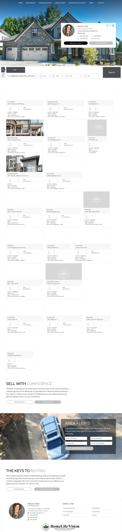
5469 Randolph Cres (54, 176)
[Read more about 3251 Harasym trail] (25, 137)
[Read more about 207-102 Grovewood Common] (24, 173)
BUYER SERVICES (19, 489)
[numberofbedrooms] (45, 76)
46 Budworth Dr (52, 248)
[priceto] (73, 76)
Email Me (95, 38)
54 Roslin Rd (93, 140)
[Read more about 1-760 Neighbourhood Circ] (24, 245)
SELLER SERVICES (19, 402)
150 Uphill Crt (51, 319)
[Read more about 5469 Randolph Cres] (64, 173)
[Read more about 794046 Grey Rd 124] (19, 353)
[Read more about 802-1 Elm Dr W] (24, 281)
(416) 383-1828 (97, 36)
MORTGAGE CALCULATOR (47, 489)
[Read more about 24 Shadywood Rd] (65, 137)
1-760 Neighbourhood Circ (16, 248)
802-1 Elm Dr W (12, 284)
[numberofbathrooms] (58, 76)
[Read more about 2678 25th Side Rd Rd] (96, 209)
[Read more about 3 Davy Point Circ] (92, 245)
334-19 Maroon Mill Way (15, 104)
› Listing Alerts (95, 511)
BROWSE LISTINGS (76, 43)
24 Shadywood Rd (54, 140)
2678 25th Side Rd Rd (92, 212)
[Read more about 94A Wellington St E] (62, 209)
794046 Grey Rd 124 (14, 355)
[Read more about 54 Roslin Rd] (97, 137)
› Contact (94, 515)
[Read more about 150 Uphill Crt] (64, 317)
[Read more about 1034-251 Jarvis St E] (64, 281)
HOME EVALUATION (101, 43)
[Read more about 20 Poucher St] (24, 317)
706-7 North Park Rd (14, 212)
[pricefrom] (91, 76)
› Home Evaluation (67, 511)
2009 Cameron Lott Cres (95, 319)
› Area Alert (65, 515)
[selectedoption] (15, 70)
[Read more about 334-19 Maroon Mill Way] (24, 101)
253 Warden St (93, 104)
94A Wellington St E (53, 212)
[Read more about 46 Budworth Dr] (58, 245)
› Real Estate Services (68, 508)
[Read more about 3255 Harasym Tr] (65, 101)
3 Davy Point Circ (81, 248)
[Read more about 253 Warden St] (100, 101)
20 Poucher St (12, 319)
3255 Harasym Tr (53, 104)
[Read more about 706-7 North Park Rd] (24, 209)
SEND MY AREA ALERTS (79, 448)
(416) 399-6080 (84, 36)
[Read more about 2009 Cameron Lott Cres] (97, 317)
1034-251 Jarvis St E (53, 284)
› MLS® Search (95, 508)
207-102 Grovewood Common (17, 176)
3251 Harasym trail (13, 140)
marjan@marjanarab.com (37, 513)
